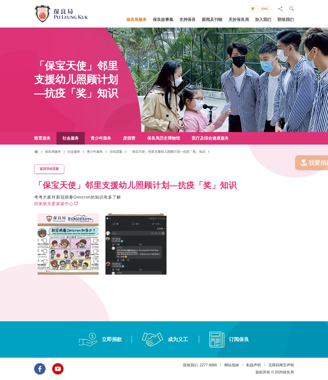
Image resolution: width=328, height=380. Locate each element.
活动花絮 (116, 159)
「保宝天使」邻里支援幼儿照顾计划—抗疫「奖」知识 (167, 159)
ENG (264, 8)
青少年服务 (95, 159)
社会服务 (73, 159)
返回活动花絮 (49, 173)
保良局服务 (53, 159)
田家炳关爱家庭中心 (53, 208)
